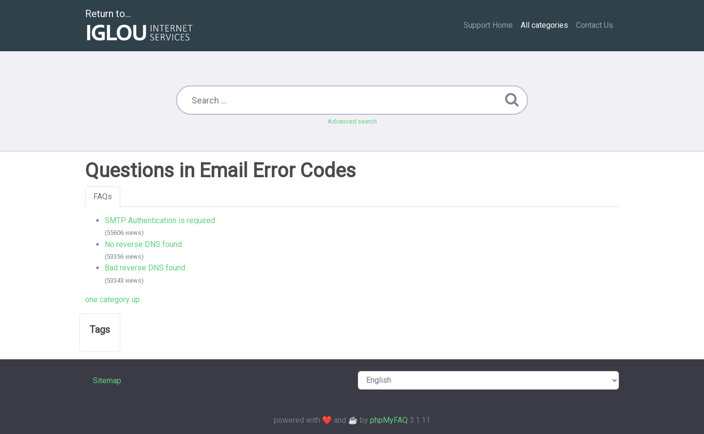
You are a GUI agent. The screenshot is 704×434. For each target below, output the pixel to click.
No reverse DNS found (143, 244)
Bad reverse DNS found (145, 267)
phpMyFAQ (389, 420)
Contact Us (594, 25)
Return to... (140, 26)
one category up (112, 299)
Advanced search (352, 121)
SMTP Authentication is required (160, 220)
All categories (544, 25)
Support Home (488, 25)
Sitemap (107, 380)
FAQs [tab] (102, 196)
